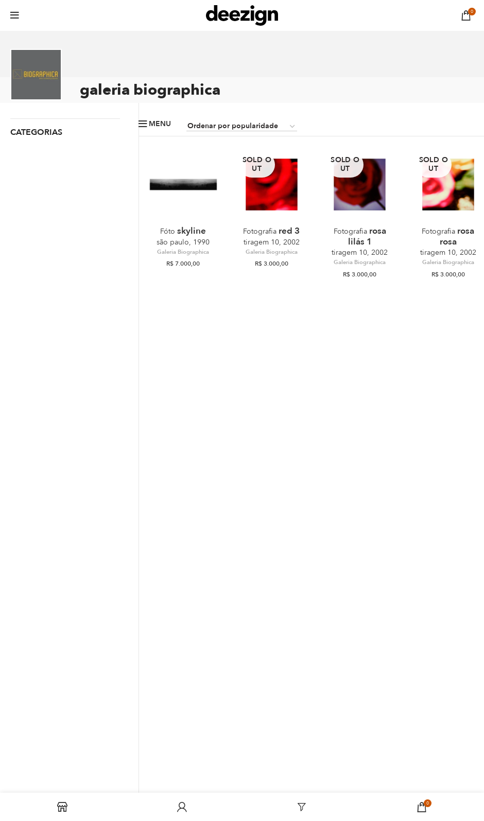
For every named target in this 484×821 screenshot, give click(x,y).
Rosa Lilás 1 (360, 241)
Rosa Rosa (448, 241)
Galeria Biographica (183, 252)
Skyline (183, 236)
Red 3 (271, 236)
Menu (160, 124)
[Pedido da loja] (241, 126)
